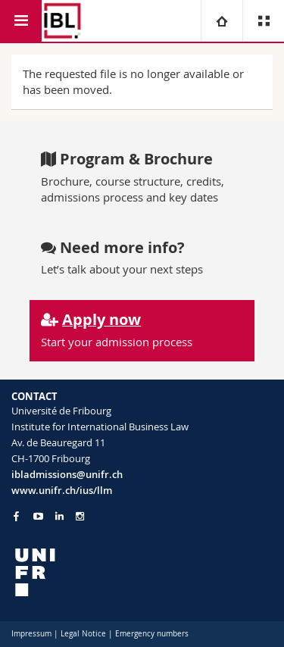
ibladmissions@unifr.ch (67, 474)
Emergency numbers (152, 634)
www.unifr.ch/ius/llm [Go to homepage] (61, 490)
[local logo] (142, 572)
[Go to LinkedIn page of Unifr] (59, 516)
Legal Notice (83, 634)
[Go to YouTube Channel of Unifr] (38, 516)
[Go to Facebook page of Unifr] (16, 516)
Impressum (31, 634)
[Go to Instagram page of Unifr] (80, 516)
